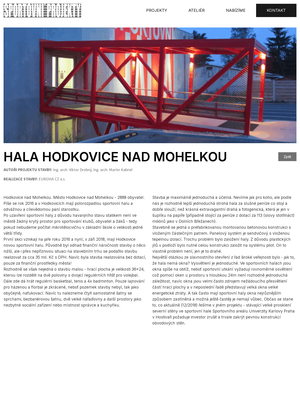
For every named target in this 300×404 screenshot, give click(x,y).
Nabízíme (235, 10)
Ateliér (196, 10)
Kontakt (276, 10)
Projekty (156, 10)
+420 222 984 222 (195, 373)
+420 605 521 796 (195, 366)
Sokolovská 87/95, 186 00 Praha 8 (148, 366)
